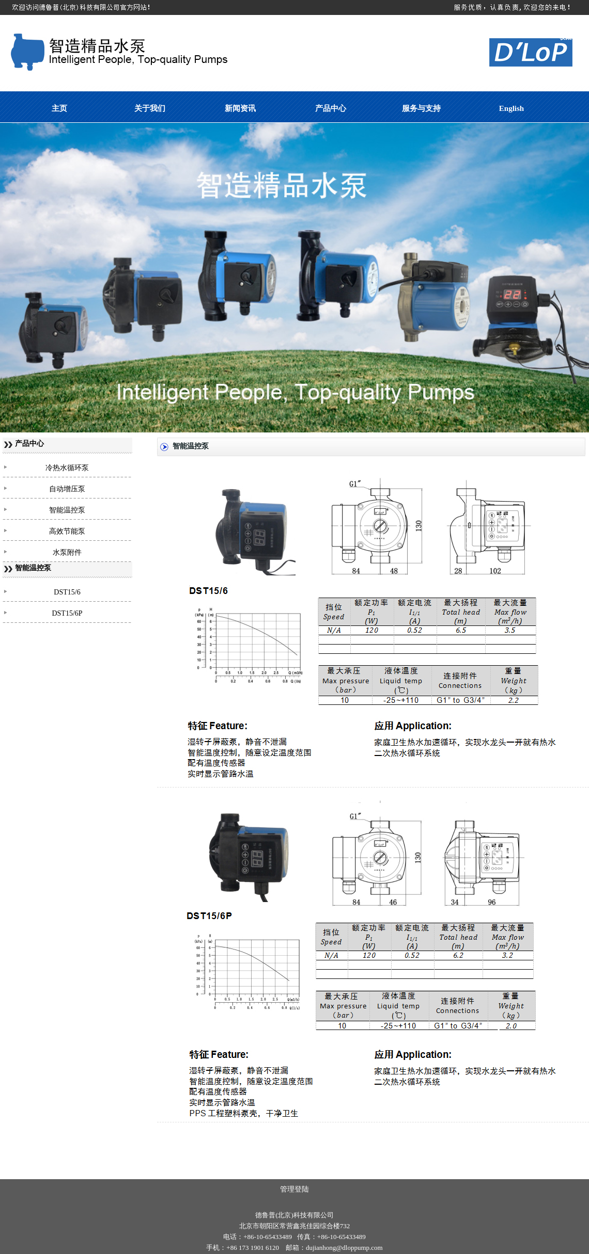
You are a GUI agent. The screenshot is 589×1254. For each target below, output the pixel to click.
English (511, 108)
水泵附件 (67, 552)
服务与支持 (421, 108)
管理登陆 (294, 1189)
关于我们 (149, 108)
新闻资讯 (240, 108)
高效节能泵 (67, 531)
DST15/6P (67, 613)
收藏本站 (571, 37)
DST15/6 (67, 592)
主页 (59, 108)
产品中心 (330, 108)
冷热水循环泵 (67, 468)
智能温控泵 (67, 510)
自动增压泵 (67, 489)
